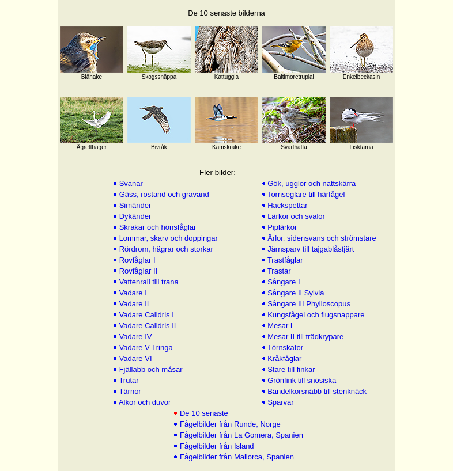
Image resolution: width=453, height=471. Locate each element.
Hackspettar (287, 205)
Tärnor (129, 391)
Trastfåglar (284, 260)
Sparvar (280, 402)
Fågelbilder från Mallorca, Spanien (236, 457)
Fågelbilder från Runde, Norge (229, 424)
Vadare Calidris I (145, 314)
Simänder (134, 205)
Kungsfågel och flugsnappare (315, 314)
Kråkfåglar (284, 358)
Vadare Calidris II (146, 325)
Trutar (128, 380)
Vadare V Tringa (145, 347)
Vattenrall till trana (148, 282)
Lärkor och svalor (295, 216)
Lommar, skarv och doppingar (167, 238)
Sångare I (283, 282)
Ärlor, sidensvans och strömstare (321, 238)
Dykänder (134, 216)
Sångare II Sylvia (295, 292)
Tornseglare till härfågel (305, 194)
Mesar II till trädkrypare (305, 336)
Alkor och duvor (144, 402)
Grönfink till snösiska (301, 380)
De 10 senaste (203, 413)
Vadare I (132, 292)
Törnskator (285, 347)
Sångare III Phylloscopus (308, 303)
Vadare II (133, 303)
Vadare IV (134, 336)
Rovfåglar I (136, 260)
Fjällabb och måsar (149, 369)
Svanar (130, 183)
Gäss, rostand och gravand (163, 194)
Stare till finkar (290, 369)
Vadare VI (134, 358)
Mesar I (279, 325)
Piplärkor (281, 227)
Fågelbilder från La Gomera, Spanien (240, 435)
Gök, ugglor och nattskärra (311, 183)
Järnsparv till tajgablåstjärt (310, 249)
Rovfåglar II (137, 271)
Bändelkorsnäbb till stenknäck (316, 391)
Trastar (278, 271)
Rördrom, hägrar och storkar (165, 249)
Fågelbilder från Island (216, 446)
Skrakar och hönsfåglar (156, 227)
